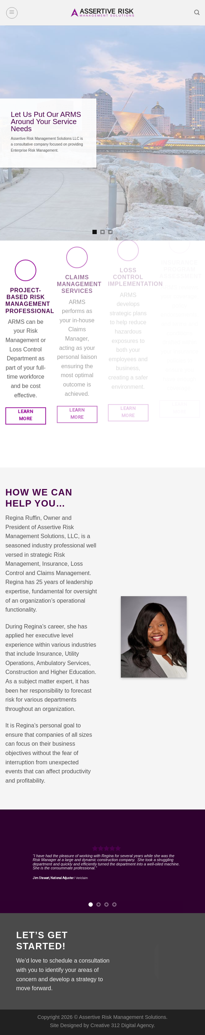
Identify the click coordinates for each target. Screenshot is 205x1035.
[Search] (197, 12)
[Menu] (12, 13)
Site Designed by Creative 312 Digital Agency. (102, 1025)
